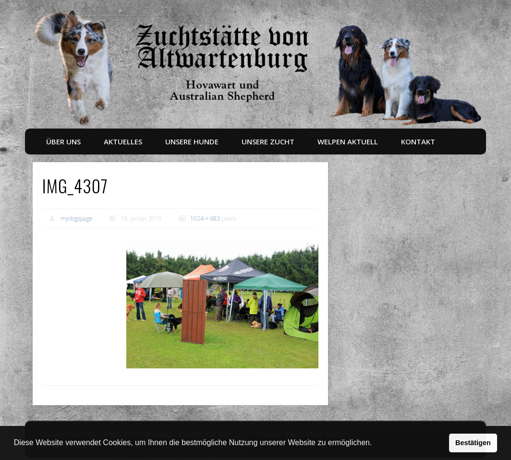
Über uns (63, 141)
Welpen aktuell (347, 141)
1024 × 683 (205, 218)
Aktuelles (123, 141)
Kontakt (418, 141)
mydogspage (77, 218)
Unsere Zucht (268, 141)
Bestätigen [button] (473, 443)
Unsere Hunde (192, 141)
